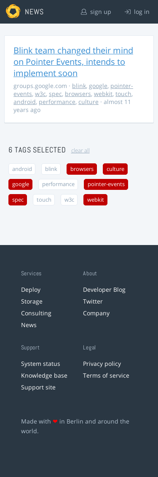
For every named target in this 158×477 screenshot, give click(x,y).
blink (79, 86)
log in (137, 12)
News (29, 325)
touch (123, 94)
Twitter (93, 301)
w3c (40, 94)
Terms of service (106, 375)
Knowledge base (44, 375)
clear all (80, 150)
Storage (32, 301)
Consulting (36, 313)
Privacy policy (102, 364)
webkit (103, 94)
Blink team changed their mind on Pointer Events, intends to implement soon (73, 62)
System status (40, 364)
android (24, 102)
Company (96, 313)
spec (55, 94)
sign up (96, 12)
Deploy (30, 289)
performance (57, 102)
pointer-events (106, 184)
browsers (78, 94)
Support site (38, 387)
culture (88, 102)
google (98, 86)
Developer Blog (104, 289)
